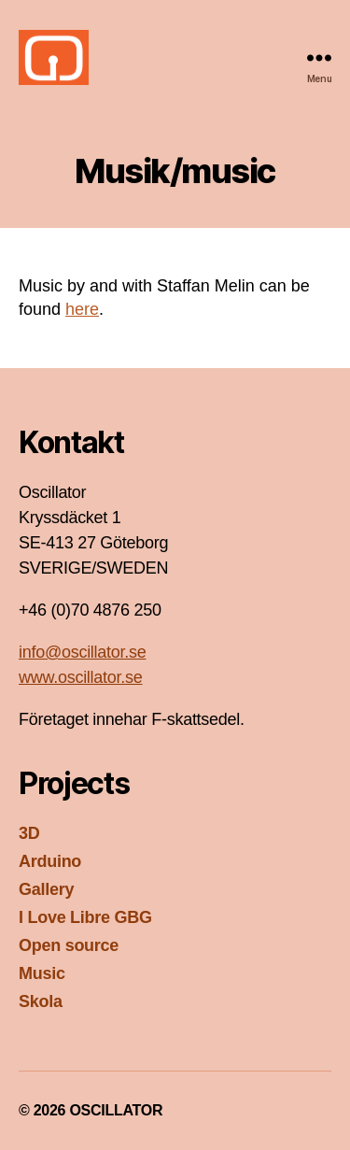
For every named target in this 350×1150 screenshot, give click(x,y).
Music (42, 973)
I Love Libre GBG (85, 917)
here (82, 309)
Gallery (46, 889)
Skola (41, 1001)
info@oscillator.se (82, 652)
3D (29, 833)
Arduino (50, 861)
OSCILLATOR (115, 1110)
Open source (69, 945)
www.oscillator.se (80, 677)
